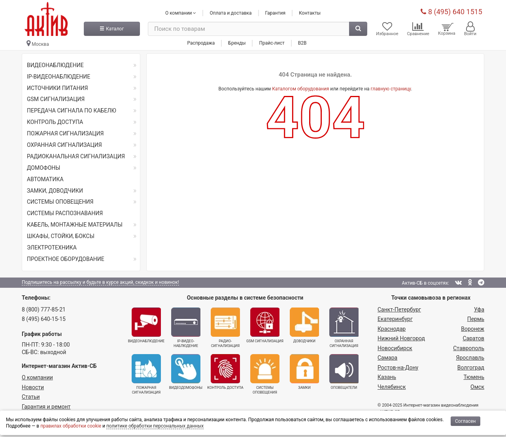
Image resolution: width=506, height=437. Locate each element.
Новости (33, 387)
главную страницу (391, 89)
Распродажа (201, 43)
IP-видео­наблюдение (185, 328)
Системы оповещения (264, 374)
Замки (304, 372)
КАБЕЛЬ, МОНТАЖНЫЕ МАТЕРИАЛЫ (75, 224)
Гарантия (275, 13)
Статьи (31, 397)
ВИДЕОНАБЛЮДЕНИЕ (55, 65)
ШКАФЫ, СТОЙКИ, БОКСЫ (60, 236)
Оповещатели (344, 372)
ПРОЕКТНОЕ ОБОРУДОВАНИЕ (65, 259)
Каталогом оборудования (300, 89)
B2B (302, 43)
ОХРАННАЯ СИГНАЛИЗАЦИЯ (64, 145)
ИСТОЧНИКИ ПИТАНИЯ (57, 88)
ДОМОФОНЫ (43, 168)
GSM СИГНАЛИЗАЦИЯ (56, 99)
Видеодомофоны (185, 372)
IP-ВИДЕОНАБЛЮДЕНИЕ (58, 76)
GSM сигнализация (264, 325)
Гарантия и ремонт (46, 406)
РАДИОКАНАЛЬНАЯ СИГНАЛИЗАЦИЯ (76, 156)
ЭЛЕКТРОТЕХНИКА (52, 247)
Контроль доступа (225, 372)
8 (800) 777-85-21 (44, 309)
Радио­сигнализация (225, 328)
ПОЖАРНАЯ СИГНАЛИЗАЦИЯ (65, 133)
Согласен (465, 421)
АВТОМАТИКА (45, 179)
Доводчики (304, 325)
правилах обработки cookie (70, 426)
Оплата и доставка (230, 13)
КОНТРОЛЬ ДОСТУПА (55, 122)
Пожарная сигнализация (146, 374)
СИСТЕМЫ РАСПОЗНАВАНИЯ (65, 213)
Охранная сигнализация (344, 328)
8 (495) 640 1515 (451, 12)
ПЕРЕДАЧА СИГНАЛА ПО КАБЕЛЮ (71, 110)
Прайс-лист (271, 43)
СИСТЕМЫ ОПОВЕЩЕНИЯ (60, 202)
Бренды (236, 43)
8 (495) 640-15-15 (44, 319)
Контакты (310, 13)
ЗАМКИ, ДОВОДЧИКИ (55, 191)
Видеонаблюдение (146, 325)
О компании (37, 377)
